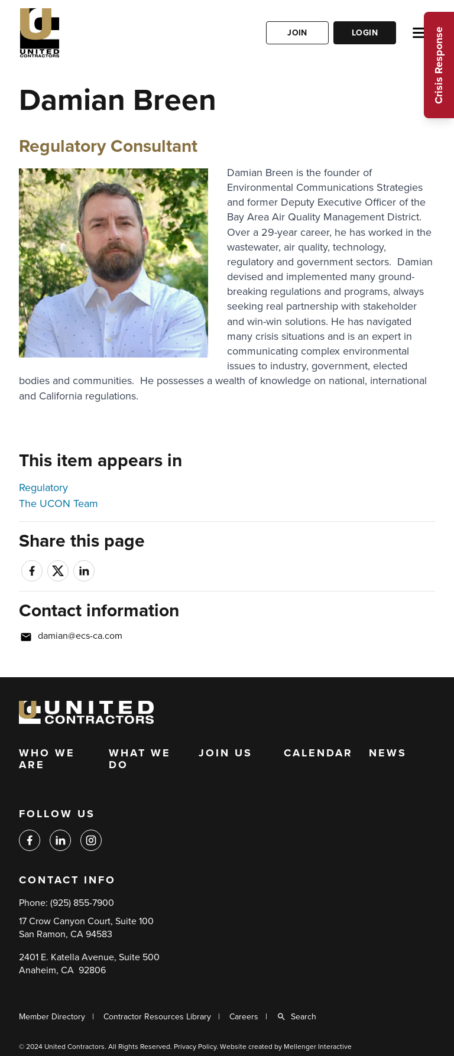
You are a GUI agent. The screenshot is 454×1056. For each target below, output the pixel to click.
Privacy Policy (195, 1046)
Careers (243, 1017)
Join (297, 33)
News (388, 753)
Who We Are (47, 759)
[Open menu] (420, 32)
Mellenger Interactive (318, 1046)
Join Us (225, 753)
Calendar (318, 753)
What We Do (140, 759)
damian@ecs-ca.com (80, 636)
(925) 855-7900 (82, 903)
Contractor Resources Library (157, 1017)
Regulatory (43, 487)
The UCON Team (58, 503)
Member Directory (52, 1017)
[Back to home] (75, 33)
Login (365, 33)
